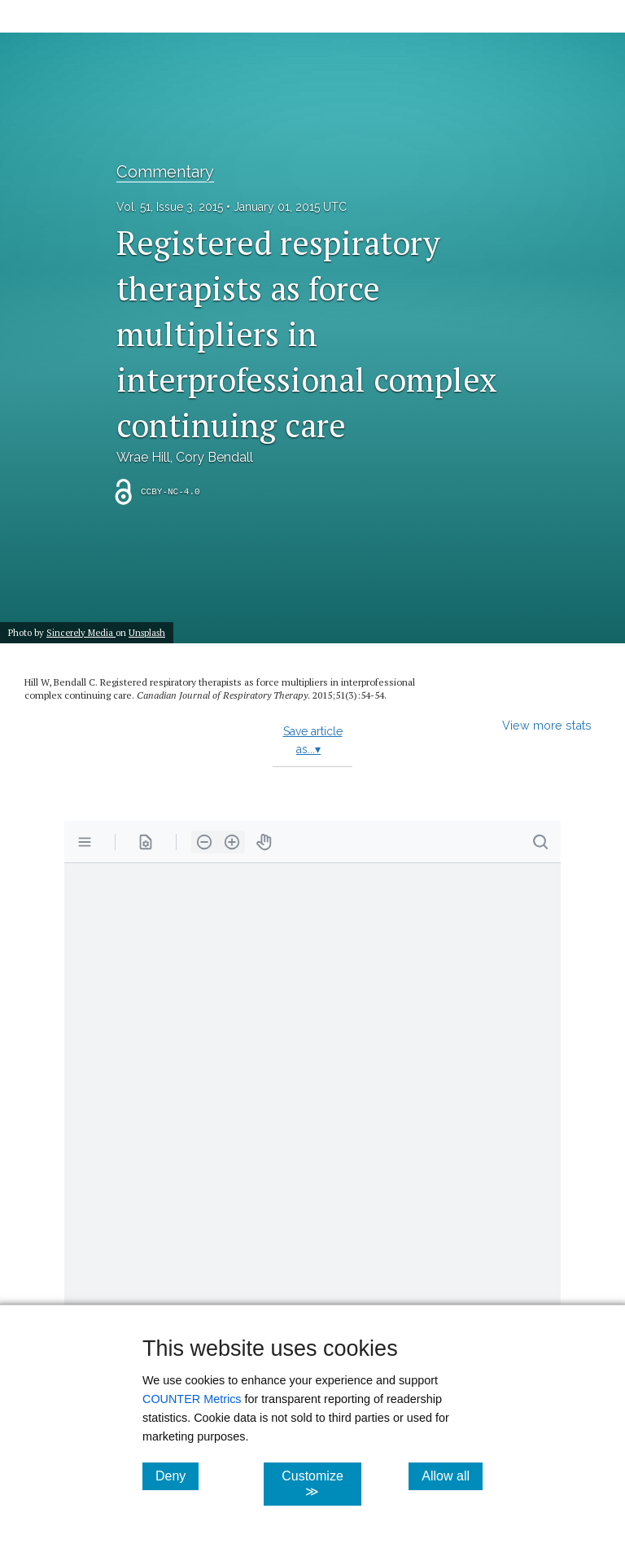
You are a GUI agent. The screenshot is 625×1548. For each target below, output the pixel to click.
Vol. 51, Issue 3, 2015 (169, 206)
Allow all (452, 1475)
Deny (177, 1475)
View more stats (547, 725)
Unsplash (147, 632)
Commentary (165, 172)
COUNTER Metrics (192, 1398)
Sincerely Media (81, 632)
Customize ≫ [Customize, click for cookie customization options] (321, 1483)
